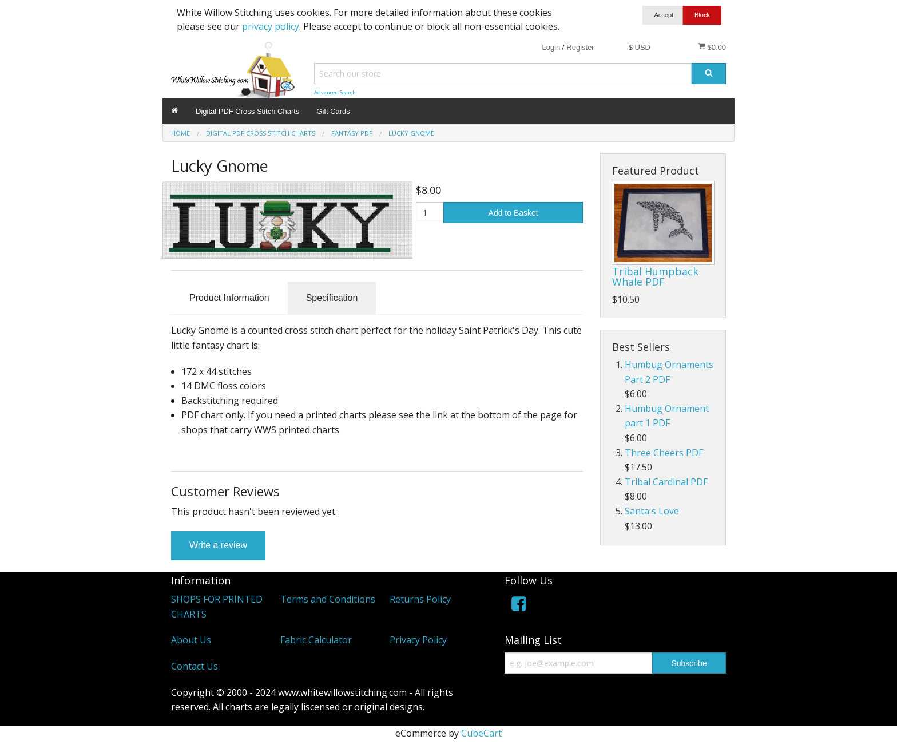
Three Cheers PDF (664, 452)
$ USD (639, 47)
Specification (332, 298)
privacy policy (270, 26)
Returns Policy (420, 599)
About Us (191, 640)
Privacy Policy (418, 640)
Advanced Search (335, 92)
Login (551, 47)
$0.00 (712, 47)
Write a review (218, 545)
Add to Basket (513, 212)
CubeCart (481, 733)
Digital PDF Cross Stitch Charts (247, 111)
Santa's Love (652, 511)
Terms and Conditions (327, 599)
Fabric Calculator (316, 640)
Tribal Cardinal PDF (666, 482)
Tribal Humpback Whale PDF (655, 276)
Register (580, 47)
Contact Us (194, 666)
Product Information (229, 298)
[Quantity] (430, 212)
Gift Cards (333, 111)
